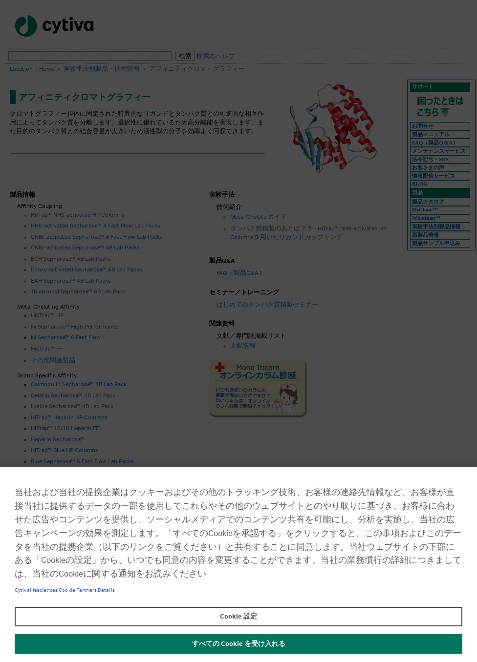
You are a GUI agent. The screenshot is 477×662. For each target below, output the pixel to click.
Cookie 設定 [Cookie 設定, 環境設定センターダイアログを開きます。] (238, 616)
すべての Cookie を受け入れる (238, 644)
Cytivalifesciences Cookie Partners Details (65, 590)
